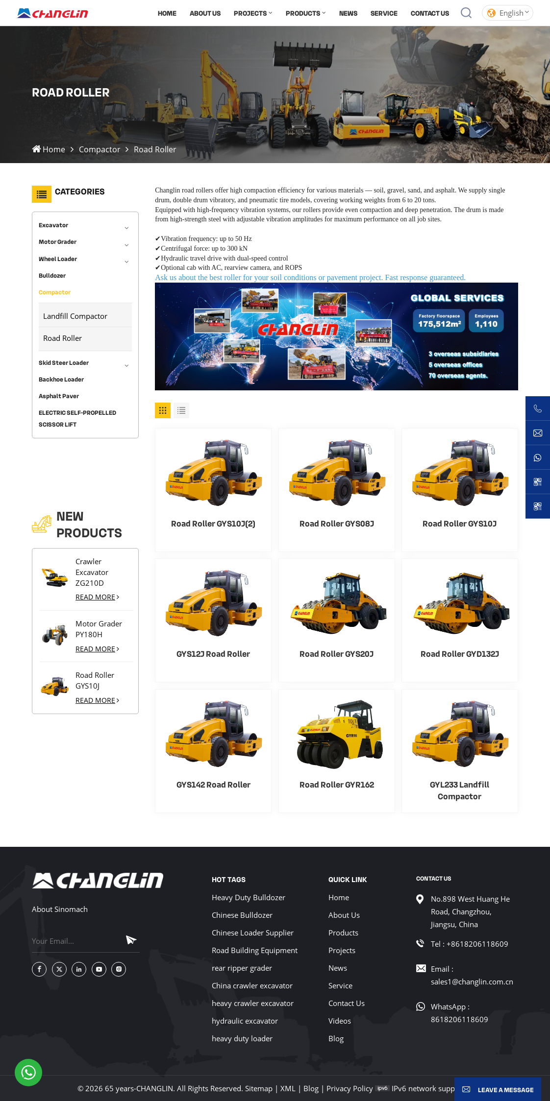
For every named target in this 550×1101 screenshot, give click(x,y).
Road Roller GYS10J (94, 631)
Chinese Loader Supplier (253, 932)
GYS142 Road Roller (213, 784)
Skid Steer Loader (64, 360)
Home (167, 12)
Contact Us (430, 12)
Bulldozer (52, 273)
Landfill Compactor (75, 313)
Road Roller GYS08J (337, 523)
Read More (97, 547)
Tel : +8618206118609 (469, 944)
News (348, 12)
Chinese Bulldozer (242, 915)
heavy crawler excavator (253, 1003)
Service (384, 12)
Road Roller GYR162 (337, 784)
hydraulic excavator (245, 1021)
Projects (250, 12)
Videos (339, 1021)
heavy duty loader (242, 1038)
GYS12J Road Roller (213, 653)
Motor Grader (57, 239)
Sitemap (259, 1088)
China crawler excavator (252, 985)
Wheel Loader (58, 256)
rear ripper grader (242, 968)
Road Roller (62, 335)
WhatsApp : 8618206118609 (459, 1013)
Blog (336, 1038)
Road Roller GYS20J (337, 653)
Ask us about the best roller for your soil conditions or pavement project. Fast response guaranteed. (310, 277)
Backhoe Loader (61, 377)
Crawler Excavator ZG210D (91, 522)
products (303, 12)
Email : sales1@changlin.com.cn (472, 975)
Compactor (100, 149)
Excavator (53, 223)
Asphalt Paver (59, 394)
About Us (205, 12)
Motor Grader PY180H (98, 580)
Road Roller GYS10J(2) (213, 523)
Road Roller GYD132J (460, 653)
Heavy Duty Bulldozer (248, 897)
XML (288, 1088)
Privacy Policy (349, 1088)
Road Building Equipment (255, 950)
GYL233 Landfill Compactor (459, 790)
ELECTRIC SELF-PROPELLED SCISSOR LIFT (77, 416)
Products (343, 932)
